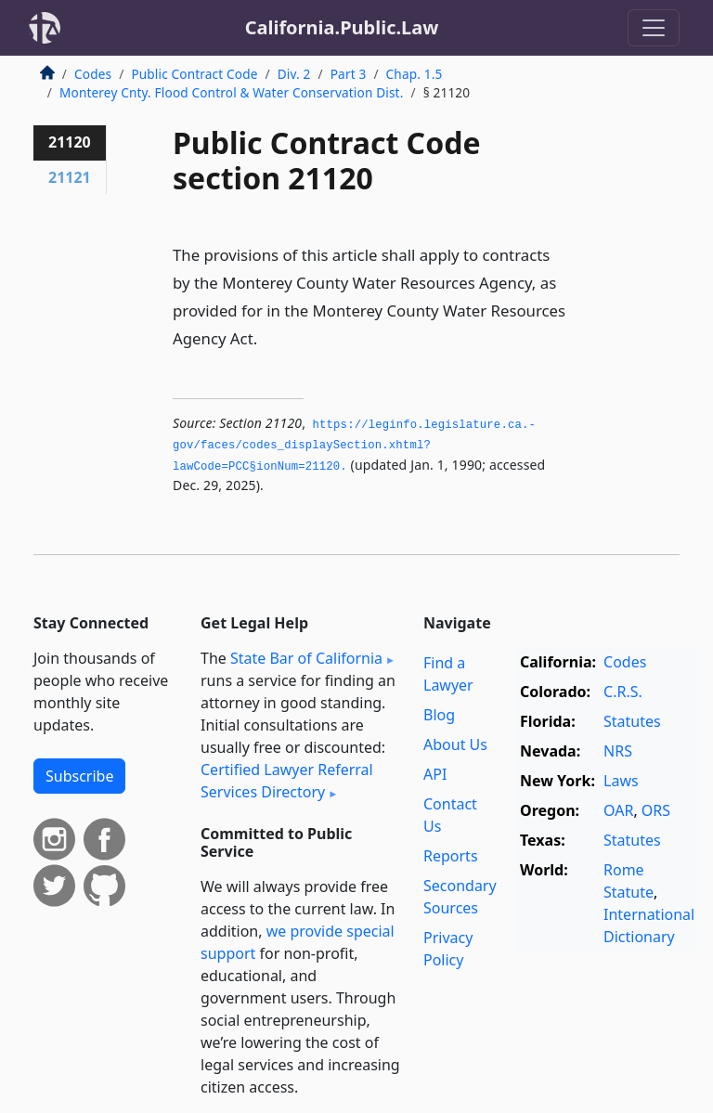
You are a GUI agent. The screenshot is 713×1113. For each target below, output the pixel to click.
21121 (69, 177)
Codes (92, 74)
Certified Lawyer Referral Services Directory (287, 780)
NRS (617, 751)
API (435, 774)
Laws (621, 780)
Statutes (632, 721)
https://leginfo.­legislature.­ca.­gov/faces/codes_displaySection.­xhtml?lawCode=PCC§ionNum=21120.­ (354, 446)
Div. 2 (294, 74)
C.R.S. (622, 691)
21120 (69, 142)
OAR (618, 810)
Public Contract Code (194, 74)
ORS (656, 810)
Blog (439, 715)
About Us (455, 744)
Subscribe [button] (79, 776)
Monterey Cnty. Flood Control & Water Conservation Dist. (231, 92)
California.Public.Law (342, 27)
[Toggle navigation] (654, 27)
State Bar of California (306, 658)
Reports (450, 856)
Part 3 (349, 74)
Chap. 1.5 (414, 74)
